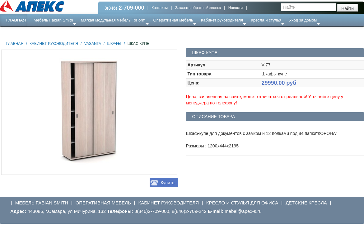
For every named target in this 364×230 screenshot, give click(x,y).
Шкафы (114, 43)
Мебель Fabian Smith (53, 20)
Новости (235, 8)
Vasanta (92, 43)
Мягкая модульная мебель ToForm (113, 20)
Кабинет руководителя (222, 20)
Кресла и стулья (266, 20)
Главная (16, 20)
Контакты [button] (160, 8)
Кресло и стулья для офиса (242, 202)
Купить (167, 182)
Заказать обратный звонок (198, 8)
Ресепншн (67, 32)
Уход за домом (303, 20)
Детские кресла (306, 202)
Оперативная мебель (173, 20)
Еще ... (43, 32)
